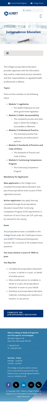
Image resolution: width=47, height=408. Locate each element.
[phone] (38, 385)
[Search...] (32, 10)
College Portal (10, 235)
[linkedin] (23, 385)
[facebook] (8, 385)
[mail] (31, 385)
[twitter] (16, 385)
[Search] (24, 10)
